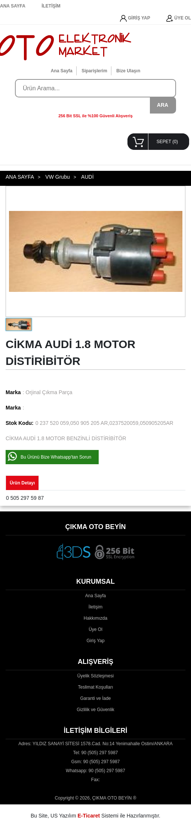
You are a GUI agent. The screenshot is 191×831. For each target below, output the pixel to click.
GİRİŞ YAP (135, 18)
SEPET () (167, 141)
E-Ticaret (89, 816)
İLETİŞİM (51, 6)
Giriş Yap (95, 640)
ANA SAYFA (12, 6)
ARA (162, 105)
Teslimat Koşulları (95, 687)
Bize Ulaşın (128, 70)
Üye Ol (95, 629)
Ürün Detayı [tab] (22, 483)
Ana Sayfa (62, 70)
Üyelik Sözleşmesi (95, 676)
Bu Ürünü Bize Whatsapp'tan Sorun (56, 457)
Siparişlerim (94, 70)
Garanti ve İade (95, 698)
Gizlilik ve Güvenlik (95, 709)
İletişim (95, 607)
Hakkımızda (95, 618)
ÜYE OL (178, 18)
